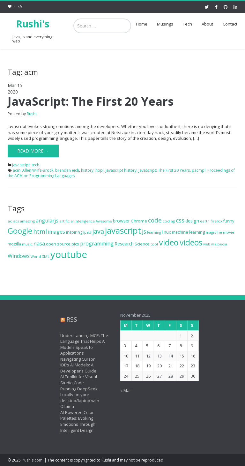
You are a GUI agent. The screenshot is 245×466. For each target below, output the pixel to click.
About (207, 24)
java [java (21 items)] (98, 231)
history (87, 170)
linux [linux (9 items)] (166, 232)
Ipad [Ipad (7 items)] (87, 232)
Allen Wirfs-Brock (37, 170)
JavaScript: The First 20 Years (91, 101)
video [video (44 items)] (169, 242)
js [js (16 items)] (144, 231)
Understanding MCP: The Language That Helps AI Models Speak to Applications (81, 344)
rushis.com (32, 460)
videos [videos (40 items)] (191, 242)
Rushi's (32, 23)
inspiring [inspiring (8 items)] (74, 232)
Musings (165, 24)
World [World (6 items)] (36, 256)
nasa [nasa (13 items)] (39, 243)
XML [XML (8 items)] (45, 256)
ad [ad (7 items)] (10, 221)
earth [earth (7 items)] (205, 221)
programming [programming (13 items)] (97, 243)
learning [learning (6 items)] (154, 232)
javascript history (121, 170)
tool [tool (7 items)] (154, 244)
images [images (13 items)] (56, 231)
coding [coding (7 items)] (169, 221)
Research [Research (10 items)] (124, 244)
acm (16, 170)
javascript (21, 165)
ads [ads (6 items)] (16, 221)
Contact (230, 24)
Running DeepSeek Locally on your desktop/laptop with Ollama (76, 398)
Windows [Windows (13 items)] (19, 255)
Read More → (33, 151)
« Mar (121, 390)
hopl (99, 170)
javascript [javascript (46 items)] (123, 230)
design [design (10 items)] (192, 221)
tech (35, 165)
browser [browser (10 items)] (121, 221)
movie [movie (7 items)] (228, 232)
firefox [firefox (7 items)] (216, 221)
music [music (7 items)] (27, 244)
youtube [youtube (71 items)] (68, 254)
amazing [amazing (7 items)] (27, 221)
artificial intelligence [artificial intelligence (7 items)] (77, 221)
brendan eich (67, 170)
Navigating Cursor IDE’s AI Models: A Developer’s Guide (75, 365)
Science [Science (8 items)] (142, 244)
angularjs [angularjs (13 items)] (47, 220)
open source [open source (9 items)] (58, 244)
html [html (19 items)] (40, 231)
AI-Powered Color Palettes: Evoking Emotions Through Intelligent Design (74, 421)
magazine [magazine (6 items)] (214, 232)
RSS (68, 319)
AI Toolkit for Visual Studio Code (75, 380)
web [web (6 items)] (206, 244)
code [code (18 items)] (155, 220)
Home (141, 24)
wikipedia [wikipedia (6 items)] (219, 244)
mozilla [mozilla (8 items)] (14, 244)
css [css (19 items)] (180, 220)
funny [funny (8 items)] (228, 221)
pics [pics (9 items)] (75, 244)
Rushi (31, 114)
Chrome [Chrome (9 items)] (139, 221)
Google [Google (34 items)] (20, 231)
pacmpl (198, 170)
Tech (187, 24)
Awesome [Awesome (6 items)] (104, 221)
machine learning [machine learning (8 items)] (188, 232)
